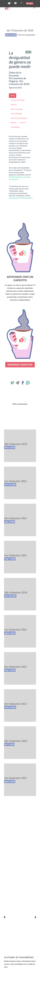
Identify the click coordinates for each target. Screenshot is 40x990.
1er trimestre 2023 (15, 778)
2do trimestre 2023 (15, 741)
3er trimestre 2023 (15, 703)
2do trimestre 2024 (15, 592)
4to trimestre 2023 (15, 666)
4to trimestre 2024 (15, 518)
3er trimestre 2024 (15, 555)
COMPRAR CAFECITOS (20, 364)
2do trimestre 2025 (15, 444)
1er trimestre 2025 (15, 481)
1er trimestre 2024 (15, 629)
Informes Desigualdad (26, 35)
